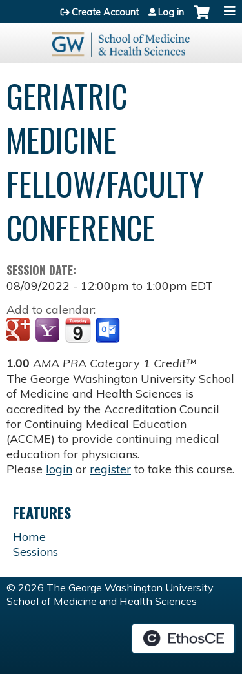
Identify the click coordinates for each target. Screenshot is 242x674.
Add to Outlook (109, 330)
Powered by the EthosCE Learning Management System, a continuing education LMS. (183, 638)
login (59, 469)
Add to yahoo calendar (48, 330)
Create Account (105, 12)
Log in (171, 12)
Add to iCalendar (78, 330)
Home (29, 536)
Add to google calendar (19, 330)
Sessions (35, 551)
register (110, 469)
